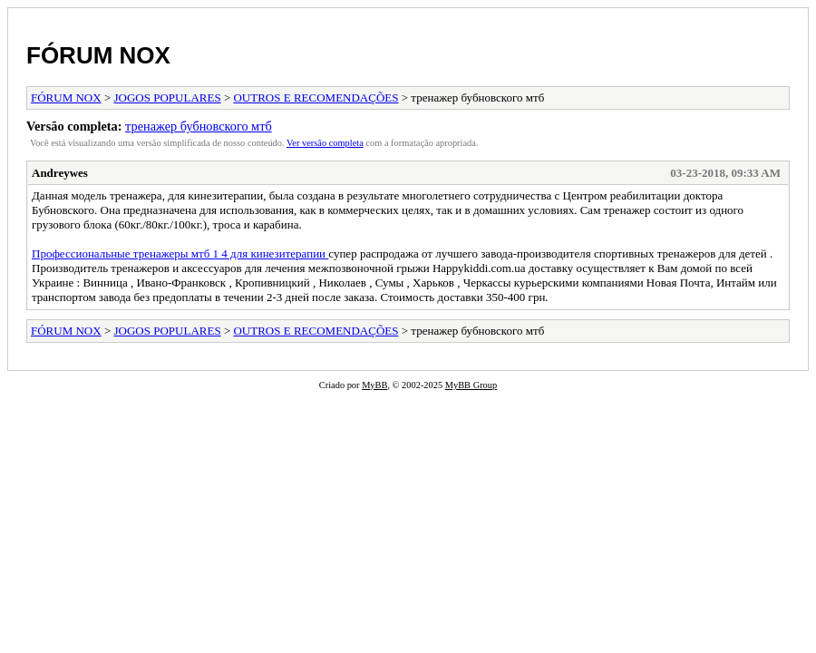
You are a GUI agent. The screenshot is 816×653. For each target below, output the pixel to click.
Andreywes (60, 173)
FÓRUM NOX (98, 55)
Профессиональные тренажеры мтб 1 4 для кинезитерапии (180, 253)
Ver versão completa (325, 143)
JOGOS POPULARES (167, 97)
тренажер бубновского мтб (198, 126)
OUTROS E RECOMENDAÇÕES (315, 97)
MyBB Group (471, 385)
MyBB (374, 385)
